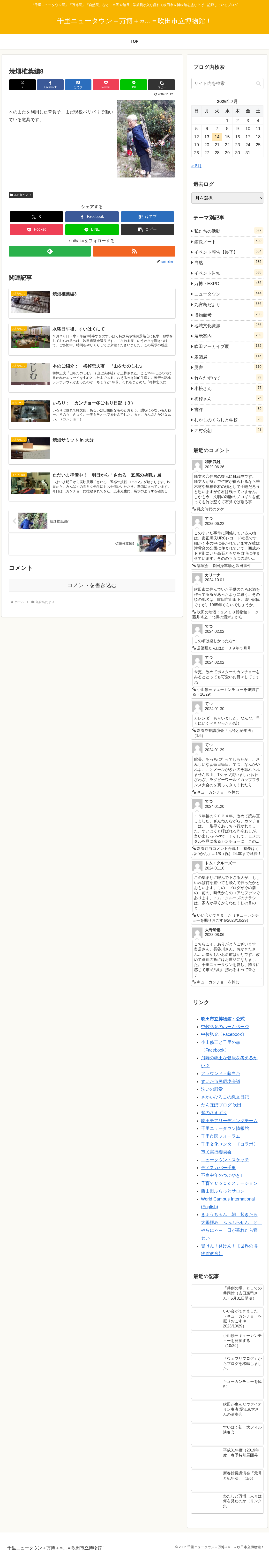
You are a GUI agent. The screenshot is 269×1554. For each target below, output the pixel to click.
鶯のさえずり (214, 1112)
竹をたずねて (228, 377)
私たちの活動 (228, 230)
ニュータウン (228, 293)
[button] (161, 84)
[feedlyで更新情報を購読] (50, 251)
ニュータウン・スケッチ (225, 1159)
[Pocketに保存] (106, 84)
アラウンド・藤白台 (220, 1073)
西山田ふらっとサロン (223, 1191)
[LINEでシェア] (133, 84)
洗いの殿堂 (212, 1089)
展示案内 (228, 335)
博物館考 (228, 314)
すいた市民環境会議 (220, 1081)
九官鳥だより (20, 195)
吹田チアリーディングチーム (229, 1120)
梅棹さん (228, 398)
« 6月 (196, 165)
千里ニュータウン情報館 (225, 1128)
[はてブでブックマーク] (78, 84)
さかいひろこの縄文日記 (225, 1097)
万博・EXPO (228, 283)
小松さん (228, 388)
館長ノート (228, 241)
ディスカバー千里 (218, 1167)
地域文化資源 (228, 325)
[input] (227, 83)
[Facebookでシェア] (50, 84)
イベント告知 (228, 272)
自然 (228, 262)
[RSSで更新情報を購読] (134, 251)
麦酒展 (228, 356)
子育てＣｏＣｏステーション (229, 1183)
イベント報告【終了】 (228, 251)
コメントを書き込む (92, 585)
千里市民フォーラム (220, 1136)
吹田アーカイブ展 (228, 346)
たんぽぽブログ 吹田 (221, 1105)
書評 (228, 409)
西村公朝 (228, 430)
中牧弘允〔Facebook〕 (223, 1034)
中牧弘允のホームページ (225, 1026)
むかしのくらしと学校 (228, 419)
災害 (228, 367)
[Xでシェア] (22, 84)
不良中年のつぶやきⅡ (223, 1175)
